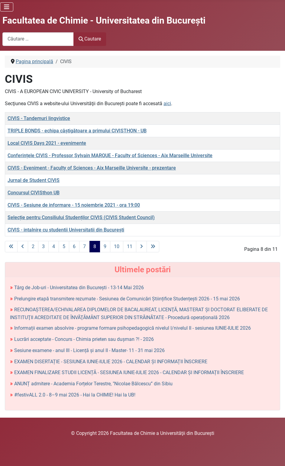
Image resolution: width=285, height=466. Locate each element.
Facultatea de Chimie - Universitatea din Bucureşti (104, 20)
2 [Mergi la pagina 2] (33, 246)
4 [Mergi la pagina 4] (53, 246)
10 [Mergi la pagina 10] (116, 246)
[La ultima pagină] (153, 246)
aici (167, 103)
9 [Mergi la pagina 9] (105, 246)
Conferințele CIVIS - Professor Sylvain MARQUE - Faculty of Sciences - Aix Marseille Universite (110, 155)
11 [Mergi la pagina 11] (129, 246)
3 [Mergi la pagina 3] (43, 246)
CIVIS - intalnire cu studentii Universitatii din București (66, 230)
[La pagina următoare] (141, 246)
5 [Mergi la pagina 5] (64, 246)
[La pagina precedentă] (22, 246)
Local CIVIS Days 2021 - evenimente (47, 143)
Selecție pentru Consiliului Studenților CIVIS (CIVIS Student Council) (81, 217)
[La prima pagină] (11, 246)
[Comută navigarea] (6, 6)
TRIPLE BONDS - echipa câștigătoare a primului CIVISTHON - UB (77, 131)
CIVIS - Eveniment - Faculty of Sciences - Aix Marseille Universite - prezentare (92, 168)
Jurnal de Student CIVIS (34, 180)
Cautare (90, 39)
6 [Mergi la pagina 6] (74, 246)
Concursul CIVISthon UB (34, 193)
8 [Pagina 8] (94, 246)
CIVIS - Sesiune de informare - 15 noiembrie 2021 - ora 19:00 (74, 205)
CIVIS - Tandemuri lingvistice (39, 118)
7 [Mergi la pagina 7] (84, 246)
